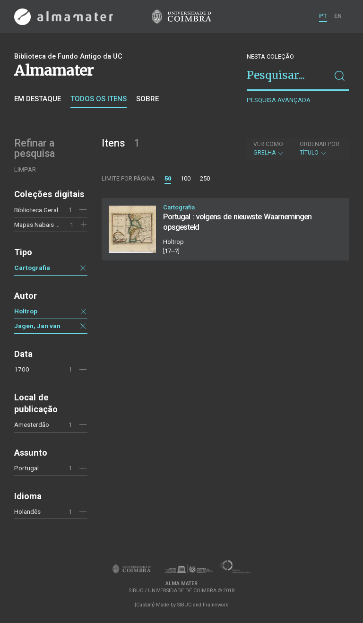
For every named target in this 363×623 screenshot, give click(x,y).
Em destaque (37, 99)
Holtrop (25, 311)
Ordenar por (319, 144)
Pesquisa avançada (279, 100)
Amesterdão (31, 424)
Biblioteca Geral (36, 210)
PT (323, 15)
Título (319, 148)
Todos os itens (98, 99)
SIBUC (184, 605)
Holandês (27, 511)
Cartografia (32, 267)
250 (205, 178)
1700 (21, 369)
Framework (215, 605)
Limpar (25, 169)
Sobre (147, 99)
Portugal (26, 468)
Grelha (268, 148)
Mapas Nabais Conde (44, 224)
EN (338, 15)
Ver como (268, 144)
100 (185, 178)
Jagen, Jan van (37, 325)
